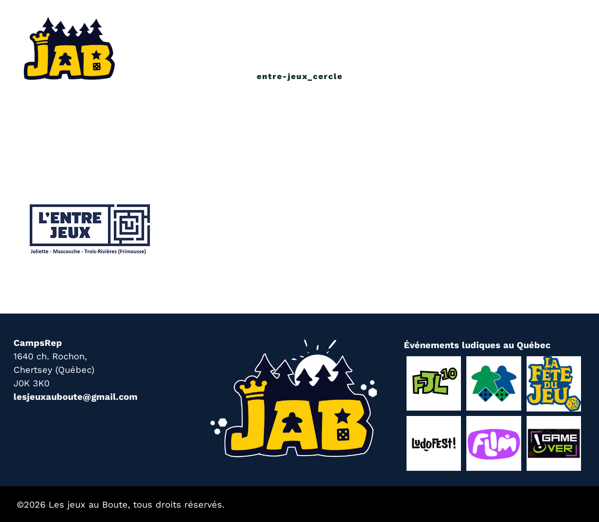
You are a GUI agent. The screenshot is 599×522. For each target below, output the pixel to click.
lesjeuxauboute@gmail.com (75, 396)
